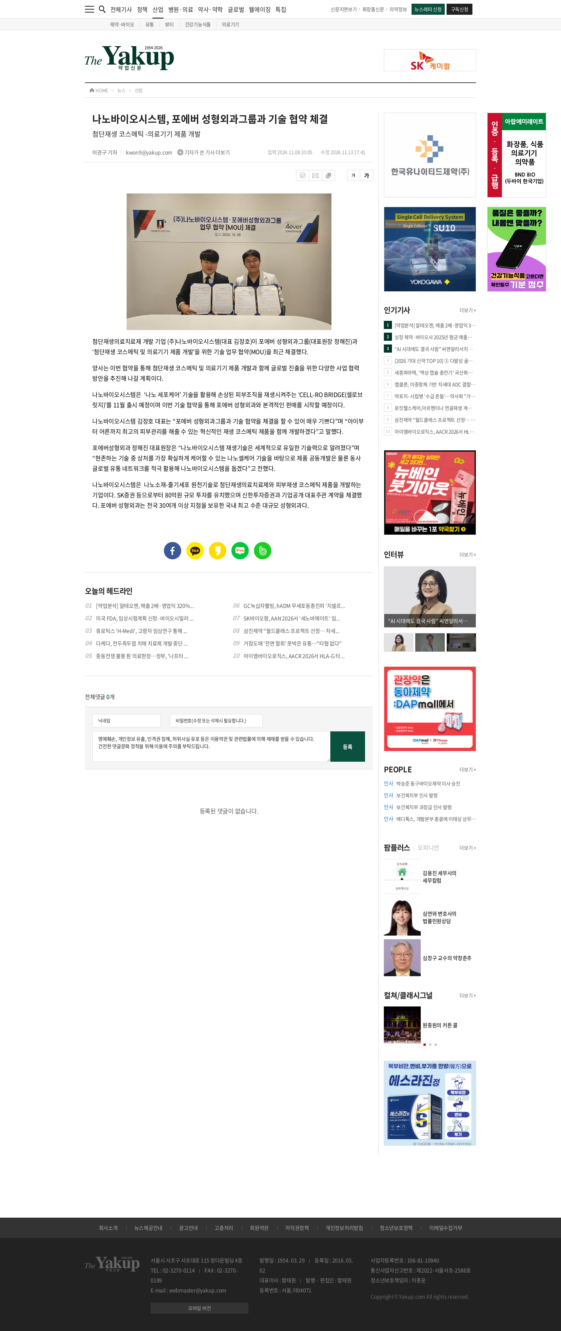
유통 (149, 24)
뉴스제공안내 (148, 1227)
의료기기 (230, 24)
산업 (158, 11)
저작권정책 (297, 1227)
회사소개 (108, 1227)
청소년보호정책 (396, 1227)
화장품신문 (373, 9)
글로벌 (236, 9)
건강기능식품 (198, 24)
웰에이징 (260, 9)
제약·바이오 (122, 24)
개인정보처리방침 (344, 1227)
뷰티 (169, 24)
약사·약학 (210, 9)
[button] (424, 1044)
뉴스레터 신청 (427, 9)
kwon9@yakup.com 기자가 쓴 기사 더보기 (178, 152)
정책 (142, 9)
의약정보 (398, 9)
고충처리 (223, 1227)
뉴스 (121, 90)
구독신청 (459, 9)
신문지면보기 (344, 9)
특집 (280, 9)
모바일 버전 (199, 1307)
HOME (98, 90)
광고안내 (188, 1227)
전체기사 (121, 9)
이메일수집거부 (445, 1227)
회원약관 (259, 1227)
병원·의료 (180, 9)
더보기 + (468, 309)
